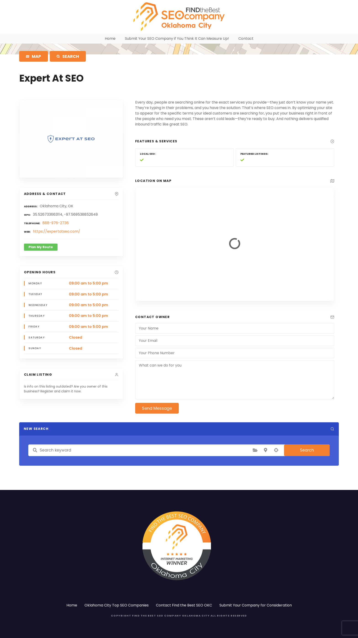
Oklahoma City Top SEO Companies (116, 605)
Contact (245, 38)
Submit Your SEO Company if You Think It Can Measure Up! (177, 38)
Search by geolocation (276, 450)
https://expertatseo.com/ (56, 231)
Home (110, 38)
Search (307, 450)
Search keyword (34, 450)
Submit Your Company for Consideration (255, 605)
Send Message (157, 408)
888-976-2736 (55, 223)
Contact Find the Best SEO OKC (184, 605)
